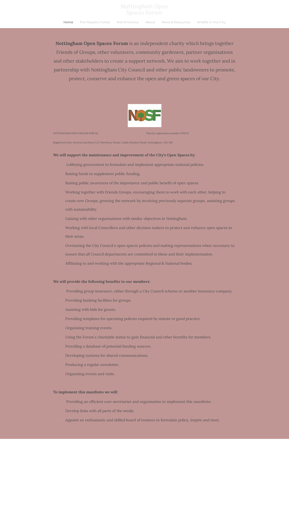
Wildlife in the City (211, 22)
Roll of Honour (128, 22)
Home (68, 22)
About (150, 22)
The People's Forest (95, 22)
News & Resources (176, 22)
